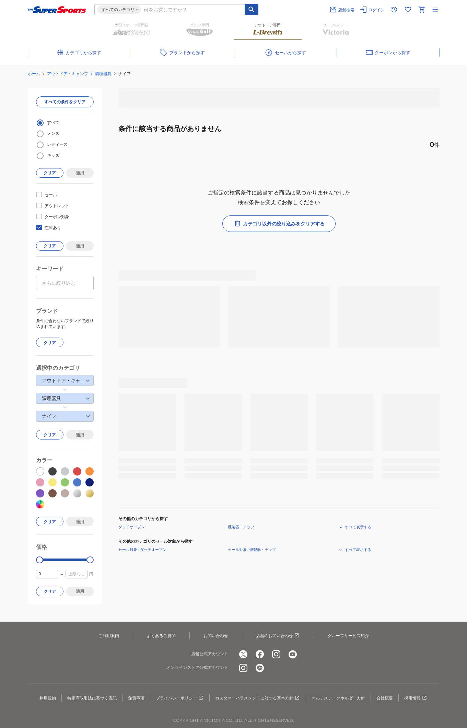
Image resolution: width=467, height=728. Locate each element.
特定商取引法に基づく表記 (92, 698)
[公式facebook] (260, 654)
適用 (80, 172)
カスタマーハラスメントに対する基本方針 (257, 698)
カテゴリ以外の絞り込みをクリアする (279, 224)
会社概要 (384, 698)
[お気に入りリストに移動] (408, 9)
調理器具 (103, 73)
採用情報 (416, 698)
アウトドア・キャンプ (67, 73)
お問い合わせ (215, 635)
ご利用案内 (108, 635)
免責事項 (136, 698)
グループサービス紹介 (348, 635)
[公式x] (243, 654)
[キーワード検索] (251, 9)
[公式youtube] (293, 654)
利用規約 (47, 698)
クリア (50, 172)
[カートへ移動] (422, 9)
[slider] (39, 560)
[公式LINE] (260, 668)
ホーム (34, 73)
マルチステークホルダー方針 (338, 698)
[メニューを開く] (435, 9)
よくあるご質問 (161, 635)
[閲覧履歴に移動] (394, 9)
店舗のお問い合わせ (278, 635)
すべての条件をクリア (64, 101)
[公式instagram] (276, 654)
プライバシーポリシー (180, 698)
